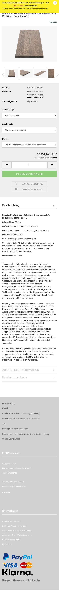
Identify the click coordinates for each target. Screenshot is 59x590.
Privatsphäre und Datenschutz (15, 429)
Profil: (5, 139)
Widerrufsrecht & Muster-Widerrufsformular (21, 418)
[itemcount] (29, 164)
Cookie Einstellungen (11, 439)
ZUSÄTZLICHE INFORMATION (20, 369)
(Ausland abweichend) (35, 97)
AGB (4, 424)
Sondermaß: (7, 124)
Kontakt (5, 408)
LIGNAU (53, 22)
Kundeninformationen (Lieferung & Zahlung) (21, 413)
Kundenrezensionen (14, 377)
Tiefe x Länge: (8, 109)
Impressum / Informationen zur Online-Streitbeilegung (25, 434)
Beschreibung (10, 205)
